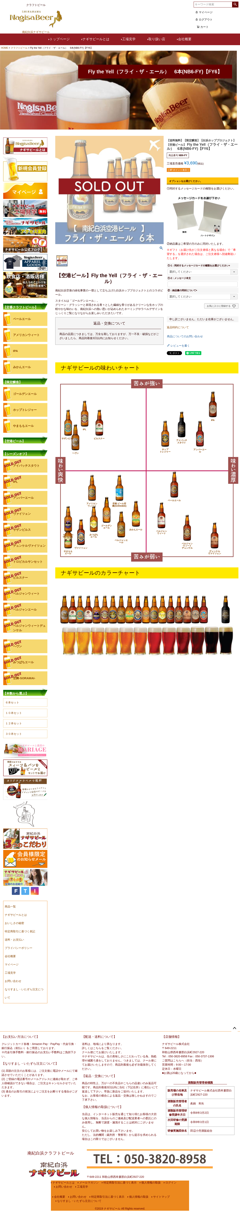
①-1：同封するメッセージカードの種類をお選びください (199, 265)
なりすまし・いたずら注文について (78, 1211)
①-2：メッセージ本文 (179, 278)
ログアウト (204, 19)
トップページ (60, 39)
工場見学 (129, 39)
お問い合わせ (62, 1191)
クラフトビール (19, 48)
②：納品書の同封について (183, 290)
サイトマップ (163, 1204)
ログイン (172, 1184)
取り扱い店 (156, 39)
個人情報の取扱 (152, 1184)
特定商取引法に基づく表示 (121, 1184)
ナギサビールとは (95, 39)
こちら (97, 1048)
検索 (235, 4)
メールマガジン (90, 1184)
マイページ (204, 12)
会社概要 (184, 39)
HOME (4, 48)
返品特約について (178, 327)
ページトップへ (234, 1028)
